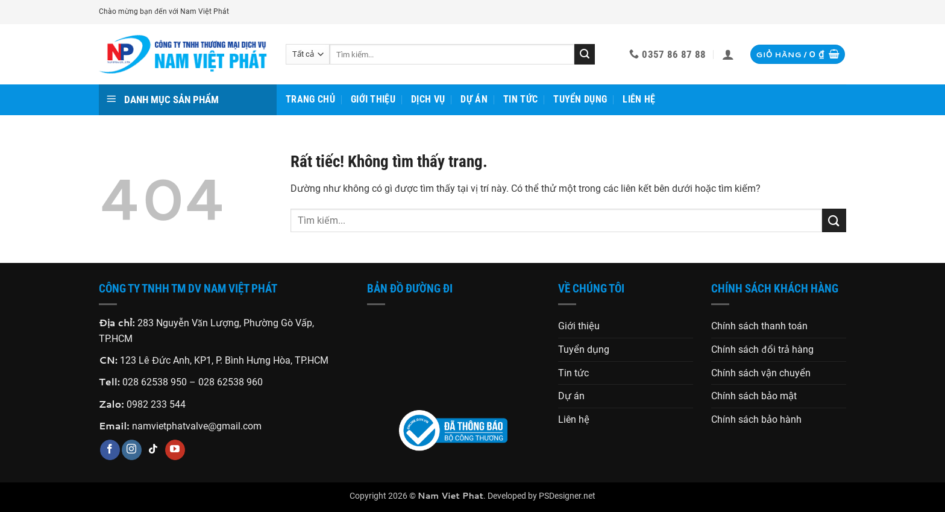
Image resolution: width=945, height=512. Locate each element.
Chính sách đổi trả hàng (762, 349)
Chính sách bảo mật (754, 396)
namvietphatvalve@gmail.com (197, 426)
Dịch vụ (428, 99)
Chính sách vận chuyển (761, 373)
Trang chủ (310, 99)
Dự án (474, 99)
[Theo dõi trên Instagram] (132, 450)
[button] (728, 54)
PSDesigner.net (567, 496)
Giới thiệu (373, 99)
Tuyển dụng (580, 99)
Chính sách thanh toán (759, 326)
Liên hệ (639, 99)
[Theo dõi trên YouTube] (175, 450)
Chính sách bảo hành (756, 419)
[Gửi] (584, 54)
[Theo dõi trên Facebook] (110, 450)
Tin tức (520, 99)
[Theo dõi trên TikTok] (153, 450)
